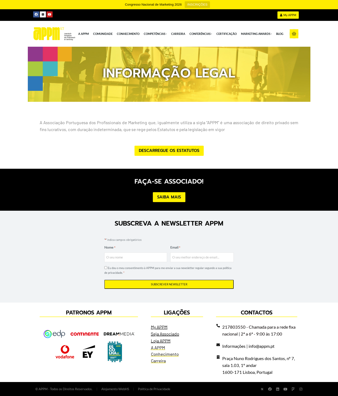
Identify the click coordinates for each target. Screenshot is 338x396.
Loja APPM (161, 340)
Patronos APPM (89, 313)
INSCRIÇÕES (197, 4)
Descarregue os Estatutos (169, 150)
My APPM (159, 326)
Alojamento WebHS (115, 389)
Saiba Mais (169, 197)
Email (175, 247)
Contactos (256, 313)
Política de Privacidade (154, 389)
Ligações (177, 313)
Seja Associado (165, 333)
